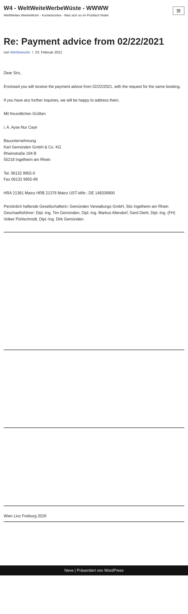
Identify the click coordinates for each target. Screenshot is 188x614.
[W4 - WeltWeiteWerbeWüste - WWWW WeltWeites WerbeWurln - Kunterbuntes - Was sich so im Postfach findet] (56, 10)
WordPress (114, 570)
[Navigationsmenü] (178, 11)
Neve (68, 570)
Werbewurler (20, 52)
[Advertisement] (94, 293)
